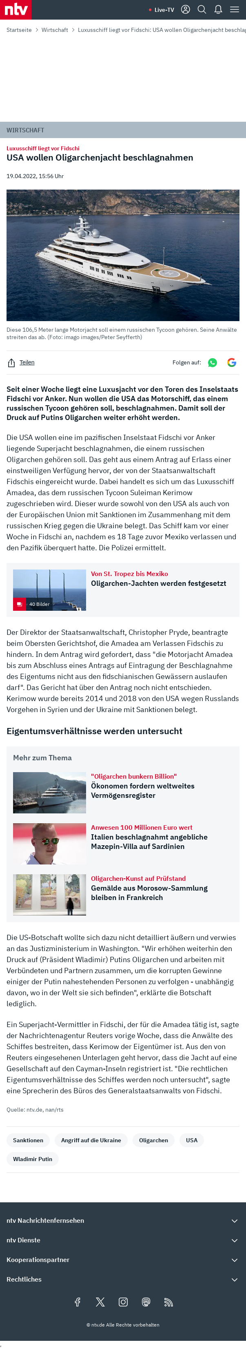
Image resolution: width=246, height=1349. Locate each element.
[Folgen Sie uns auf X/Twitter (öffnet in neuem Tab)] (100, 1303)
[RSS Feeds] (169, 1303)
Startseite (19, 30)
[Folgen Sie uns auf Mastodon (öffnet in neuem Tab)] (146, 1303)
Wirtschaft (55, 30)
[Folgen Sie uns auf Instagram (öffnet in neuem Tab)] (123, 1303)
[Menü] (234, 10)
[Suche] (202, 10)
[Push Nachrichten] (218, 10)
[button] (123, 265)
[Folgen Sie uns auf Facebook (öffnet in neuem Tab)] (77, 1303)
